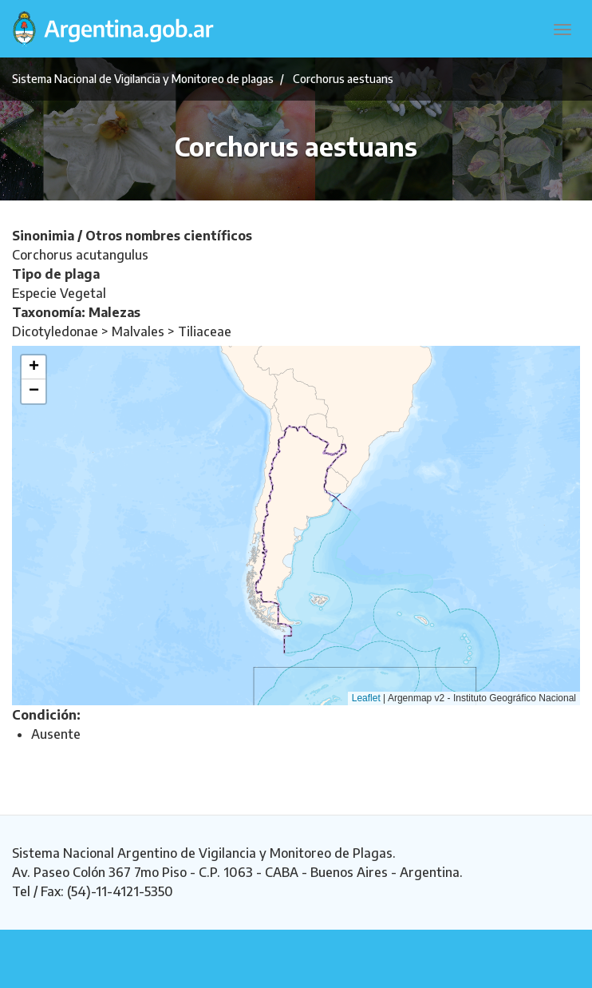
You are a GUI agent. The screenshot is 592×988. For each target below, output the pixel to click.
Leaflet (366, 698)
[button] (33, 367)
